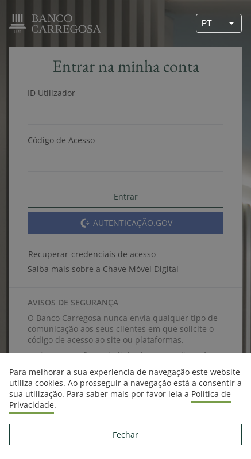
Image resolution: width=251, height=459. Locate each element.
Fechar (125, 434)
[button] (231, 23)
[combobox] (209, 23)
